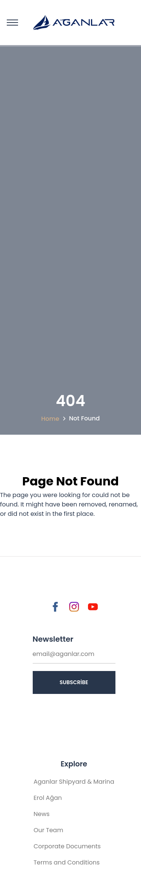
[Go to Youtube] (92, 607)
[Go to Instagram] (74, 607)
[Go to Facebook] (55, 607)
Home (50, 418)
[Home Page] (67, 22)
